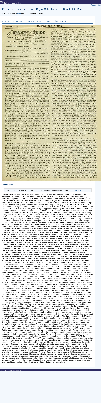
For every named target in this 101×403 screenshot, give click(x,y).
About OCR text (75, 190)
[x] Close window (94, 5)
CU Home (7, 3)
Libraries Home (17, 3)
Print (19, 13)
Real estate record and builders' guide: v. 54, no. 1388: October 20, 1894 (34, 21)
